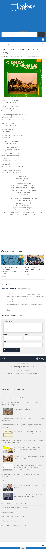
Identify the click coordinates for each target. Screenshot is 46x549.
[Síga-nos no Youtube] (40, 358)
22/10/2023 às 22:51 (34, 294)
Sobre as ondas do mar (11, 481)
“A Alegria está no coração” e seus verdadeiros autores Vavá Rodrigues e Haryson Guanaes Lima (28, 449)
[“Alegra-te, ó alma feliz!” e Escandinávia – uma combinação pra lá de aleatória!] (7, 434)
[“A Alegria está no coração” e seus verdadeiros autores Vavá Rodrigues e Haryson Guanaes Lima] (7, 450)
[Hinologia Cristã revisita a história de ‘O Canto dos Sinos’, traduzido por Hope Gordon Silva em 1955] (7, 468)
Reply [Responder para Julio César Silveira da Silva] (9, 310)
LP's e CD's (5, 44)
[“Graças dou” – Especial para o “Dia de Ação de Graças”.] (7, 459)
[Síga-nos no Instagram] (43, 358)
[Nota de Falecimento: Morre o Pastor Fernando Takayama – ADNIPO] (7, 497)
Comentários (9, 289)
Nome (6, 334)
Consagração (8, 512)
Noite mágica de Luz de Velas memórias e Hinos (20, 398)
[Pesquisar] (41, 34)
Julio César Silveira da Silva (16, 294)
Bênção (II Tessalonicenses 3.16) (14, 517)
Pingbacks (24, 289)
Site (4, 341)
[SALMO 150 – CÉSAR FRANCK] (7, 412)
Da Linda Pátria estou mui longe (14, 525)
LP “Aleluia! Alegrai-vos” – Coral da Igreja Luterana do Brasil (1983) (32, 269)
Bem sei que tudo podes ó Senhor (15, 503)
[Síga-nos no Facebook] (37, 358)
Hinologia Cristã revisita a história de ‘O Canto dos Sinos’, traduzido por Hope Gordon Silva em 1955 (29, 467)
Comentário (8, 321)
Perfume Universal (9, 521)
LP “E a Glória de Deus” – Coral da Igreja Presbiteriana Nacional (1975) (9, 270)
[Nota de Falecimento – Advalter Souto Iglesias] (7, 488)
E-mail (26, 334)
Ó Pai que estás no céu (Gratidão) (15, 508)
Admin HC (7, 56)
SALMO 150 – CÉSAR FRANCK (25, 409)
